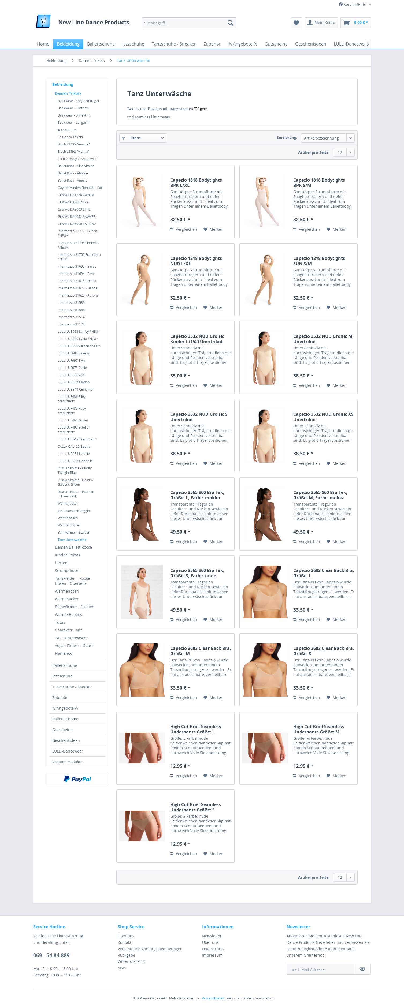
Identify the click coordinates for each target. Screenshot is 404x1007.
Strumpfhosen (68, 570)
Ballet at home (65, 718)
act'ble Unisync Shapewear (78, 158)
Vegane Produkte (67, 761)
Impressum (212, 955)
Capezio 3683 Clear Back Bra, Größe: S (323, 651)
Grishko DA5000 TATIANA (77, 224)
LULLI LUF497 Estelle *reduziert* (73, 429)
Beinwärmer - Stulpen (74, 532)
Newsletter (212, 935)
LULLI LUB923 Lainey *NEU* (79, 331)
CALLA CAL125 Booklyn (75, 446)
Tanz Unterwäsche (72, 539)
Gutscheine (62, 729)
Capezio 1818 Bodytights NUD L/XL (196, 261)
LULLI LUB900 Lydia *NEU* (78, 338)
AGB (121, 967)
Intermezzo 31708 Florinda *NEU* (78, 245)
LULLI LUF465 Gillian (73, 420)
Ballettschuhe (64, 665)
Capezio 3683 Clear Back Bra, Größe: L (323, 573)
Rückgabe (126, 955)
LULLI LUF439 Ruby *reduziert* (72, 410)
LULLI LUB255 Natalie (74, 453)
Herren (61, 562)
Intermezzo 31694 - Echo (76, 273)
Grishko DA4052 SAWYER (76, 216)
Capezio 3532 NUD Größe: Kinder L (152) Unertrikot (197, 339)
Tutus (60, 622)
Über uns (126, 935)
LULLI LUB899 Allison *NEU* (79, 346)
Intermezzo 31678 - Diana (77, 281)
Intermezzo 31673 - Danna (77, 288)
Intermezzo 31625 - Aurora (78, 295)
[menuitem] (189, 22)
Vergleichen (183, 229)
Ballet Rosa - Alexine (73, 173)
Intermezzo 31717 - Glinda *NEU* (77, 233)
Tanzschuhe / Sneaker (72, 686)
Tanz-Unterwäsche (71, 637)
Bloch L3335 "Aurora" (74, 144)
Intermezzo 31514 (71, 317)
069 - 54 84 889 (51, 955)
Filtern (131, 137)
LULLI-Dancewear (67, 751)
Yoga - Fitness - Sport (74, 645)
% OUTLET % (67, 130)
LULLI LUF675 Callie (72, 367)
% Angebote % (65, 708)
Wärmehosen (68, 518)
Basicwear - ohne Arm (74, 115)
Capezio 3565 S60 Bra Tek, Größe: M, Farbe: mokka (320, 495)
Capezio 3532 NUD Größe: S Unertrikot (199, 416)
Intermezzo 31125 (71, 324)
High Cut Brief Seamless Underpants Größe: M (318, 729)
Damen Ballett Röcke (73, 547)
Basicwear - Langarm (73, 122)
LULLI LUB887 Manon (74, 382)
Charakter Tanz (68, 629)
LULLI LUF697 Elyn (71, 360)
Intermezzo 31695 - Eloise (77, 266)
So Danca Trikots (70, 137)
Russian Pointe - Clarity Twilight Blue (75, 470)
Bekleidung (62, 84)
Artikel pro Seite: (313, 152)
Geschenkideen (66, 740)
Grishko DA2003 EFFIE (74, 209)
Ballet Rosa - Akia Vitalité (76, 166)
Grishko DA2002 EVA (73, 202)
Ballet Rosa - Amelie (72, 180)
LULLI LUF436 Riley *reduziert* (72, 398)
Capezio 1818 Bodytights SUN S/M (319, 261)
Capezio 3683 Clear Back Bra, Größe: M (200, 651)
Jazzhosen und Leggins (74, 510)
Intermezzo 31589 (71, 302)
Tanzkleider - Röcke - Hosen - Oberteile (73, 581)
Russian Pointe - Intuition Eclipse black (76, 494)
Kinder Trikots (67, 554)
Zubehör (60, 697)
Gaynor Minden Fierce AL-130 (80, 187)
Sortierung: (287, 137)
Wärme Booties (69, 525)
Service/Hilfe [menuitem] (353, 4)
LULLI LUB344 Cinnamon (76, 389)
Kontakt (124, 942)
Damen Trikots (68, 93)
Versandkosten (213, 998)
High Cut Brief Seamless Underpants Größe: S (195, 807)
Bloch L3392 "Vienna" (74, 151)
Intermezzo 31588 (71, 310)
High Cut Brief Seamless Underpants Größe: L (195, 729)
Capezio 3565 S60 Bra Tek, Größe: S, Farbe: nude (197, 573)
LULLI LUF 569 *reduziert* (77, 439)
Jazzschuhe (62, 676)
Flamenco (63, 653)
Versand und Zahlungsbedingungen (150, 948)
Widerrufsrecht (131, 961)
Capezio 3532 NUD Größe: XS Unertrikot (323, 416)
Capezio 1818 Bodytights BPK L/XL (196, 182)
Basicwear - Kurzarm (73, 108)
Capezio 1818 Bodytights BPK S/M (319, 182)
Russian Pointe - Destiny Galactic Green (75, 482)
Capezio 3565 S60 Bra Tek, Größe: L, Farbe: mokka (197, 495)
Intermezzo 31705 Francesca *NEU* (79, 256)
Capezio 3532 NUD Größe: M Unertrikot (322, 339)
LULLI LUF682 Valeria (73, 353)
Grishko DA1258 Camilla (76, 195)
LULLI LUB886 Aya (71, 375)
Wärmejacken (68, 503)
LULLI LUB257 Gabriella (75, 461)
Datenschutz (213, 948)
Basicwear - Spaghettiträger (78, 101)
